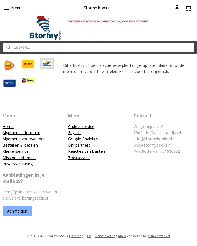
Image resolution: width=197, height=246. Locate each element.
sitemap (77, 236)
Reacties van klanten (86, 151)
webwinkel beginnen (110, 236)
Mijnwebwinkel (159, 236)
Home (8, 126)
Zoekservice (79, 157)
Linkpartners (79, 145)
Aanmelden (17, 211)
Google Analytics (83, 138)
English (74, 132)
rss (89, 236)
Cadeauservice (81, 126)
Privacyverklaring (18, 163)
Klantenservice (16, 151)
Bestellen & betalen (20, 145)
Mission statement (19, 157)
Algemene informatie (21, 132)
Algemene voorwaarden (24, 138)
